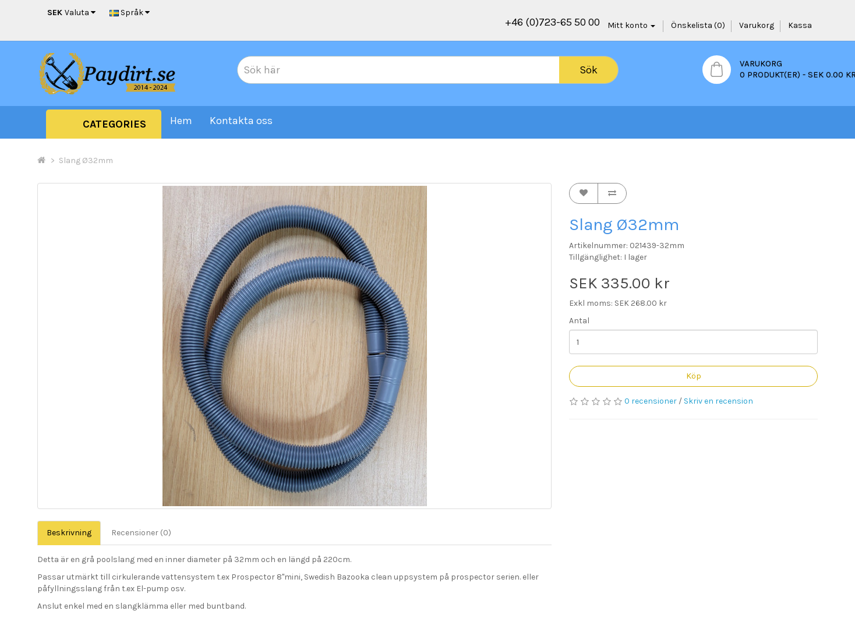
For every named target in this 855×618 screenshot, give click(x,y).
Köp (693, 375)
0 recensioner (650, 401)
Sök (589, 69)
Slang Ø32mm (86, 160)
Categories (114, 124)
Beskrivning (69, 533)
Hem (181, 120)
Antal (579, 321)
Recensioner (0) (141, 533)
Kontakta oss (241, 120)
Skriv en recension (718, 401)
